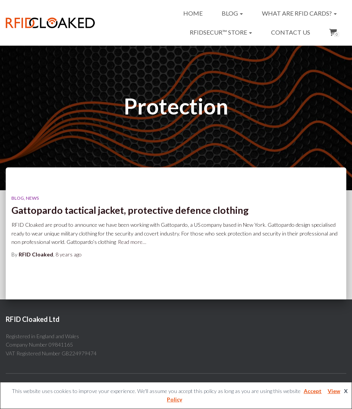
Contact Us (290, 32)
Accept (313, 391)
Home (193, 13)
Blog (232, 13)
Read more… (132, 242)
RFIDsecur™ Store (221, 32)
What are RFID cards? (299, 13)
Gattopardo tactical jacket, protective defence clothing (130, 210)
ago (68, 254)
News (32, 198)
